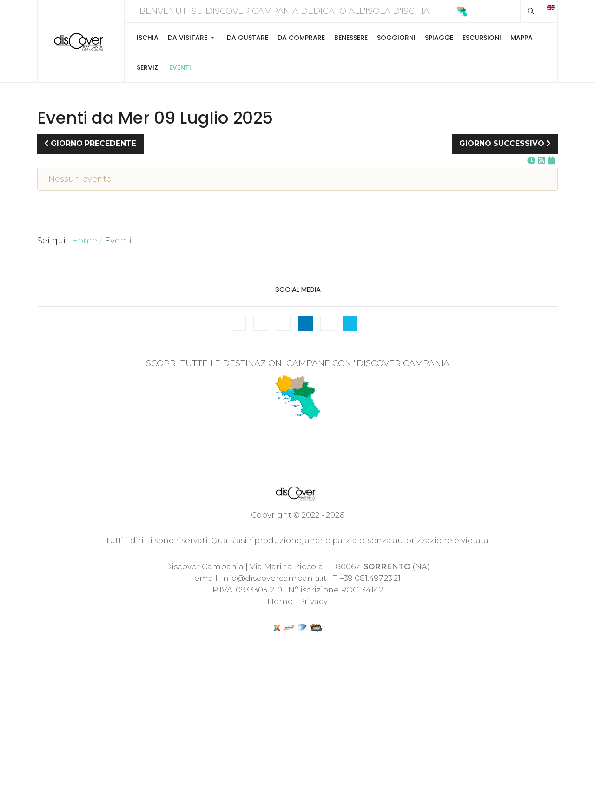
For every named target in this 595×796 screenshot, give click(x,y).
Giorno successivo (505, 143)
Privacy (313, 601)
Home (280, 601)
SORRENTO (387, 566)
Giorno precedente (90, 143)
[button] (193, 38)
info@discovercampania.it (274, 578)
